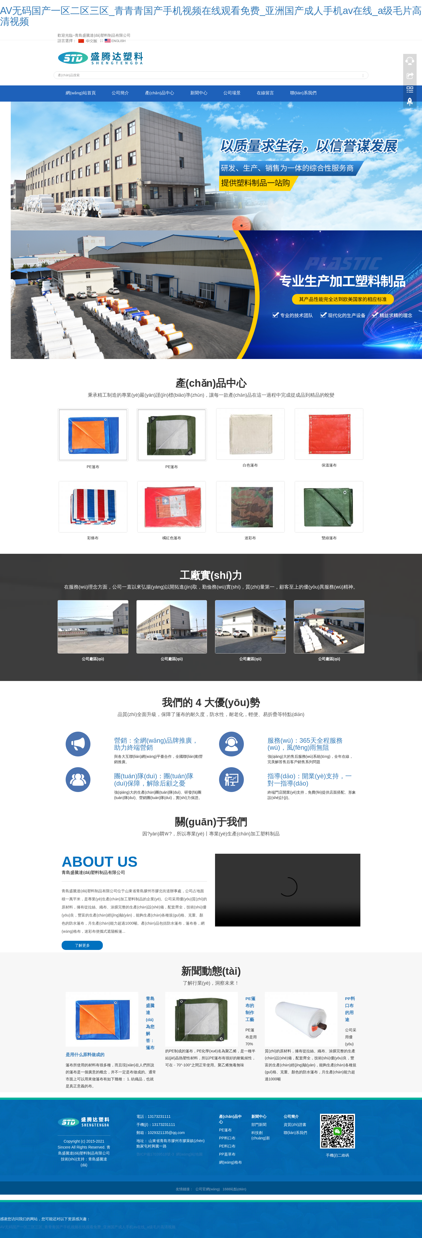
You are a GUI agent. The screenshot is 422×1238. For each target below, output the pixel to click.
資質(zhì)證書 (295, 1122)
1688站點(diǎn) (234, 1187)
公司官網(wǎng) (207, 1187)
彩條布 (93, 538)
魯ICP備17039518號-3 (155, 1152)
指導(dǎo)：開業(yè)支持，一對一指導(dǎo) (310, 779)
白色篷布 (250, 465)
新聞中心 (207, 93)
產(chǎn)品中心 (165, 93)
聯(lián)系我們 (318, 93)
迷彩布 (250, 538)
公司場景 (242, 93)
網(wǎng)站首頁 (82, 93)
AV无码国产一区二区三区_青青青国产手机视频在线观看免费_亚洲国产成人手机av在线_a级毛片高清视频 (211, 16)
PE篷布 (93, 467)
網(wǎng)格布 (230, 1160)
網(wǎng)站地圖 (189, 1152)
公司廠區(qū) (93, 659)
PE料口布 (227, 1144)
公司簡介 (124, 93)
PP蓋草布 (227, 1152)
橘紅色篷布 (171, 538)
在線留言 (278, 93)
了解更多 (80, 945)
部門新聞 (258, 1122)
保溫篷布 (329, 465)
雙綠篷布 (329, 538)
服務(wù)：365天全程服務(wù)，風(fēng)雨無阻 (305, 744)
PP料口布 (227, 1135)
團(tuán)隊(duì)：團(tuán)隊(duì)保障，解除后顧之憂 (154, 779)
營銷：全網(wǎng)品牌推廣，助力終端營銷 (156, 744)
